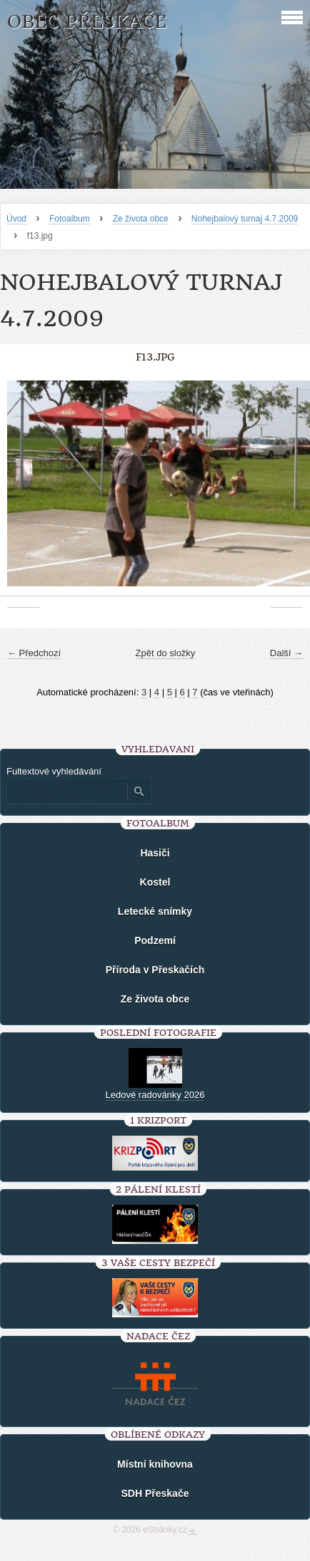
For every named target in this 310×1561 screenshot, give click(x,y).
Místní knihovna (155, 1464)
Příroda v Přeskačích (155, 969)
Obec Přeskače (86, 22)
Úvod (16, 219)
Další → (286, 653)
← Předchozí (34, 653)
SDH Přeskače (155, 1493)
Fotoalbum (69, 219)
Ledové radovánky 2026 (155, 1094)
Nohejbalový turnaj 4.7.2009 (244, 219)
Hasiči (154, 853)
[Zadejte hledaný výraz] (66, 791)
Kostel (155, 882)
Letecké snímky (155, 911)
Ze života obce (141, 219)
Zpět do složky (166, 653)
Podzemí (155, 940)
